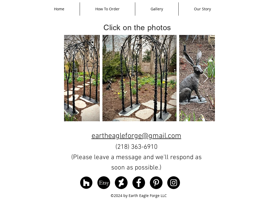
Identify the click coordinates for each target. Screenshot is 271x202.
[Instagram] (173, 182)
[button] (156, 9)
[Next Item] (206, 78)
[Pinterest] (156, 182)
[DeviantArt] (121, 182)
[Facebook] (138, 182)
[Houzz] (86, 182)
